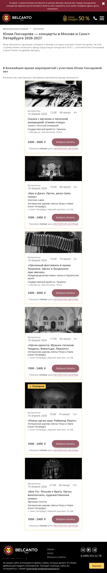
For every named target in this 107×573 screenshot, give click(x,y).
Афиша (50, 549)
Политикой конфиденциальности (42, 568)
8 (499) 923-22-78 (91, 555)
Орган (50, 553)
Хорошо (96, 565)
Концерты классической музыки (16, 18)
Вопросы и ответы (56, 556)
